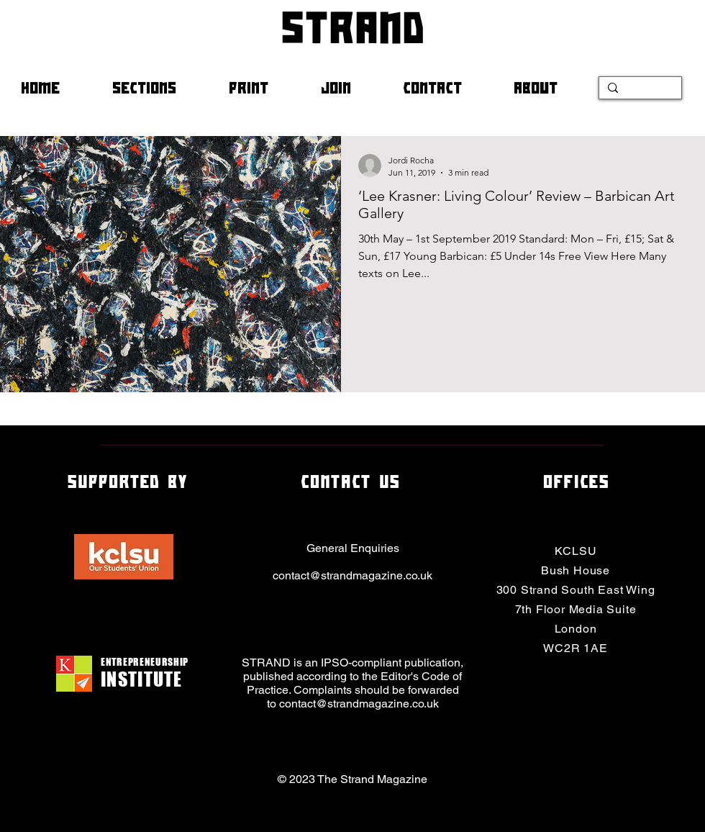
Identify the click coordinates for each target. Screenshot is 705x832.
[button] (159, 87)
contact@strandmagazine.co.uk (352, 575)
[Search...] (639, 90)
